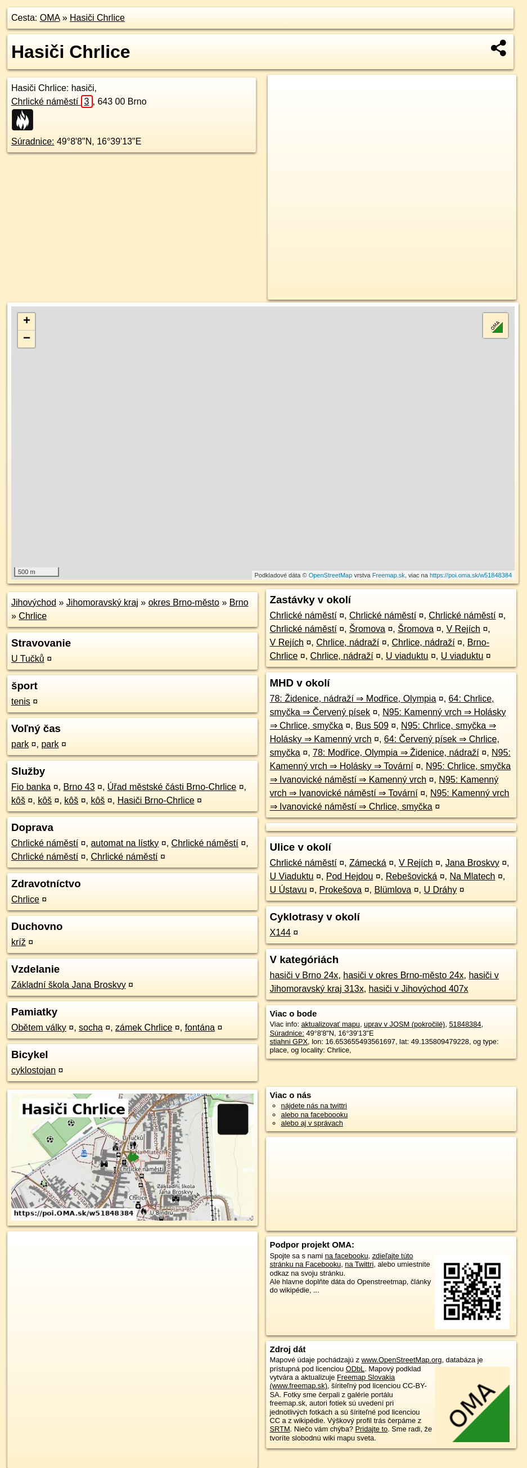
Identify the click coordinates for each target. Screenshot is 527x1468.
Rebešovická (412, 876)
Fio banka (31, 787)
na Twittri (359, 1264)
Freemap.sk (388, 575)
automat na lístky (125, 843)
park (20, 744)
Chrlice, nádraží (347, 642)
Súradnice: (33, 141)
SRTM (280, 1429)
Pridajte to (371, 1429)
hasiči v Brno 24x (304, 975)
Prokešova (340, 890)
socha (91, 1027)
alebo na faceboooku (314, 1114)
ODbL (355, 1369)
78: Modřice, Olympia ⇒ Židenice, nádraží (396, 752)
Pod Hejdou (349, 876)
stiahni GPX (289, 1041)
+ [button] (26, 321)
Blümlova (392, 890)
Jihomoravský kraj (102, 602)
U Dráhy (440, 890)
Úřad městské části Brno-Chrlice (171, 787)
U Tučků (27, 658)
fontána (200, 1027)
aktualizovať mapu (330, 1024)
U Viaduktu (292, 876)
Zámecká (367, 863)
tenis (20, 701)
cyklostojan (33, 1070)
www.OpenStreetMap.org (401, 1360)
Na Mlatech (473, 876)
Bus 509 (372, 725)
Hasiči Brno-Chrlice (156, 800)
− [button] (26, 339)
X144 (280, 932)
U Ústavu (288, 890)
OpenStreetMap (331, 575)
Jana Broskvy (472, 863)
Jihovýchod (33, 602)
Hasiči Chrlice (97, 17)
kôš (18, 800)
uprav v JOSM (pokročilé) (404, 1024)
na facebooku (346, 1256)
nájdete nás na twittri (314, 1105)
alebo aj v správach (312, 1123)
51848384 (465, 1024)
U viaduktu (407, 656)
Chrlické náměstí (52, 101)
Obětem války (38, 1027)
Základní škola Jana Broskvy (68, 985)
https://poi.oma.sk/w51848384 (471, 575)
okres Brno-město (183, 602)
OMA (50, 17)
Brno (239, 602)
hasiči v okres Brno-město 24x (403, 975)
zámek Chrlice (143, 1027)
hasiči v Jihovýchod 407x (419, 988)
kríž (18, 942)
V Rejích (463, 629)
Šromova (367, 629)
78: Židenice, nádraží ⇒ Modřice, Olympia (353, 698)
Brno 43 (79, 787)
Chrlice (33, 616)
